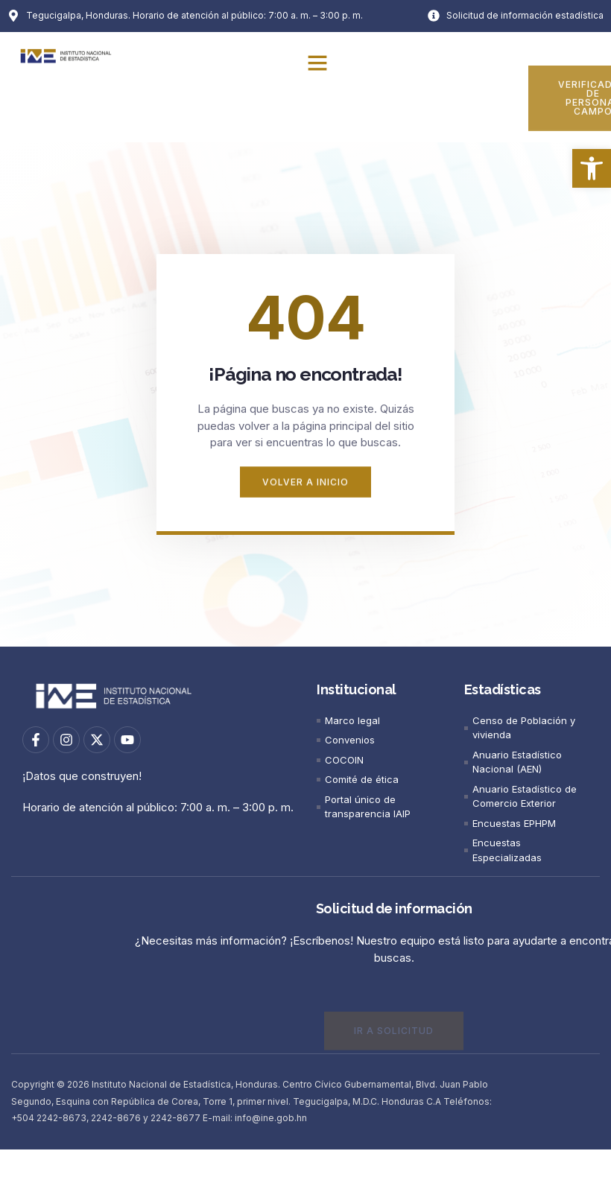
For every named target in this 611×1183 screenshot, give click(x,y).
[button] (317, 62)
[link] (591, 168)
